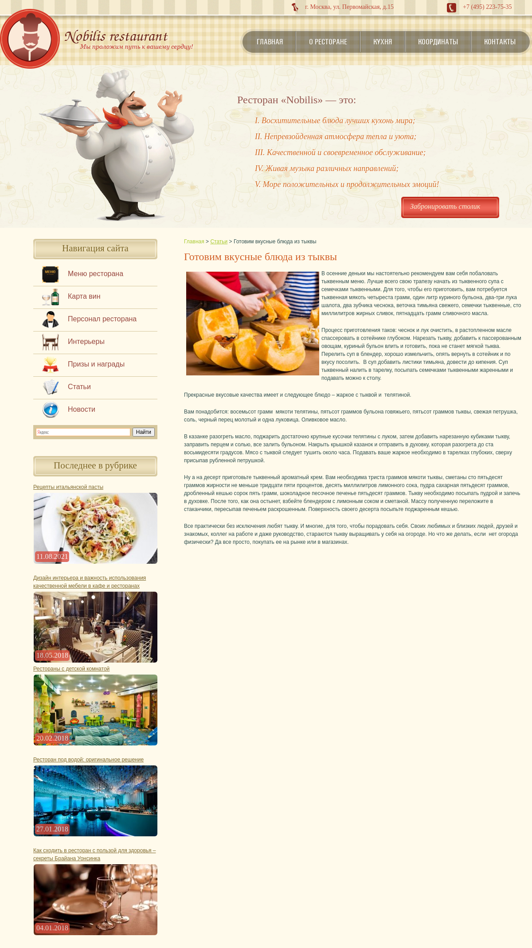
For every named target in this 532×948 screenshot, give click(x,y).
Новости (81, 409)
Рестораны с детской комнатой (71, 669)
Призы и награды (96, 364)
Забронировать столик (445, 206)
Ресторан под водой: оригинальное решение (88, 760)
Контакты (500, 41)
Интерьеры (86, 341)
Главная (270, 41)
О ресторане (328, 41)
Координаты (438, 41)
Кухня (382, 41)
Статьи (79, 386)
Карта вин (84, 296)
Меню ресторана (95, 273)
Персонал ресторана (102, 319)
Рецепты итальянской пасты (68, 487)
